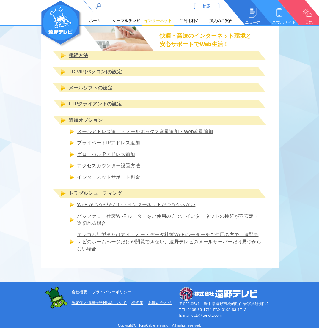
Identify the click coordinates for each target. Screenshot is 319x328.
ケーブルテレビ (126, 20)
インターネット (158, 20)
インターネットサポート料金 (108, 177)
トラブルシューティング (95, 193)
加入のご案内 (221, 20)
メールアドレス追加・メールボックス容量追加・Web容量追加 (145, 131)
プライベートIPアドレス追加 (108, 143)
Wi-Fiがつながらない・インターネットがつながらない (136, 204)
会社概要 (79, 292)
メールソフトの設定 (90, 87)
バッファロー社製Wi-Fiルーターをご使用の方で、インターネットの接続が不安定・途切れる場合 (167, 220)
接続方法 (78, 55)
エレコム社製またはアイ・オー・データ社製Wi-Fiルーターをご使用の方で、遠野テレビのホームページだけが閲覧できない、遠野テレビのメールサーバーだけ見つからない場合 (169, 241)
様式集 (137, 302)
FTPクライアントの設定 (95, 104)
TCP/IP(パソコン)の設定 (95, 71)
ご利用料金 (189, 20)
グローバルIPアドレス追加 (106, 154)
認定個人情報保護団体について (99, 302)
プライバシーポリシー (112, 292)
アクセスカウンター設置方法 (108, 165)
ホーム (95, 20)
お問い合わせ (160, 302)
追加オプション (86, 120)
